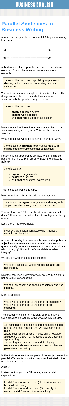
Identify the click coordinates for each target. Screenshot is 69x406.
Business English (34, 4)
